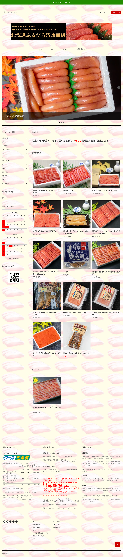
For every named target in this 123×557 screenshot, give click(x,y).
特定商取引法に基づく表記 (40, 533)
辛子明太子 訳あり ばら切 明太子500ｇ (46, 231)
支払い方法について (38, 524)
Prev (4, 87)
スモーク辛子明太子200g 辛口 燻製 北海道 (105, 313)
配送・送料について (38, 527)
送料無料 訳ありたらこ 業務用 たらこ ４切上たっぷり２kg (46, 273)
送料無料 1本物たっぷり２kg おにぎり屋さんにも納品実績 (106, 232)
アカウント (105, 12)
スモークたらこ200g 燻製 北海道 (75, 312)
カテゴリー (52, 49)
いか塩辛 (66, 272)
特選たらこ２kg (68, 190)
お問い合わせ (81, 49)
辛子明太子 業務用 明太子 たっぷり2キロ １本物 (46, 192)
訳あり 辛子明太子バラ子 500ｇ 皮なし (46, 354)
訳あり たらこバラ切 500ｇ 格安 (104, 190)
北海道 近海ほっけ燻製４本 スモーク (76, 353)
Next (118, 87)
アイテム (116, 12)
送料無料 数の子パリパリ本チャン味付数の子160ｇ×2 (76, 232)
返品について (37, 530)
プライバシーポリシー (39, 536)
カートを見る (56, 524)
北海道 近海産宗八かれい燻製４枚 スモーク (46, 313)
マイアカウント (57, 521)
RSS (34, 538)
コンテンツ (67, 49)
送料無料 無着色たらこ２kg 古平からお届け (106, 273)
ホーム (40, 49)
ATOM (38, 538)
